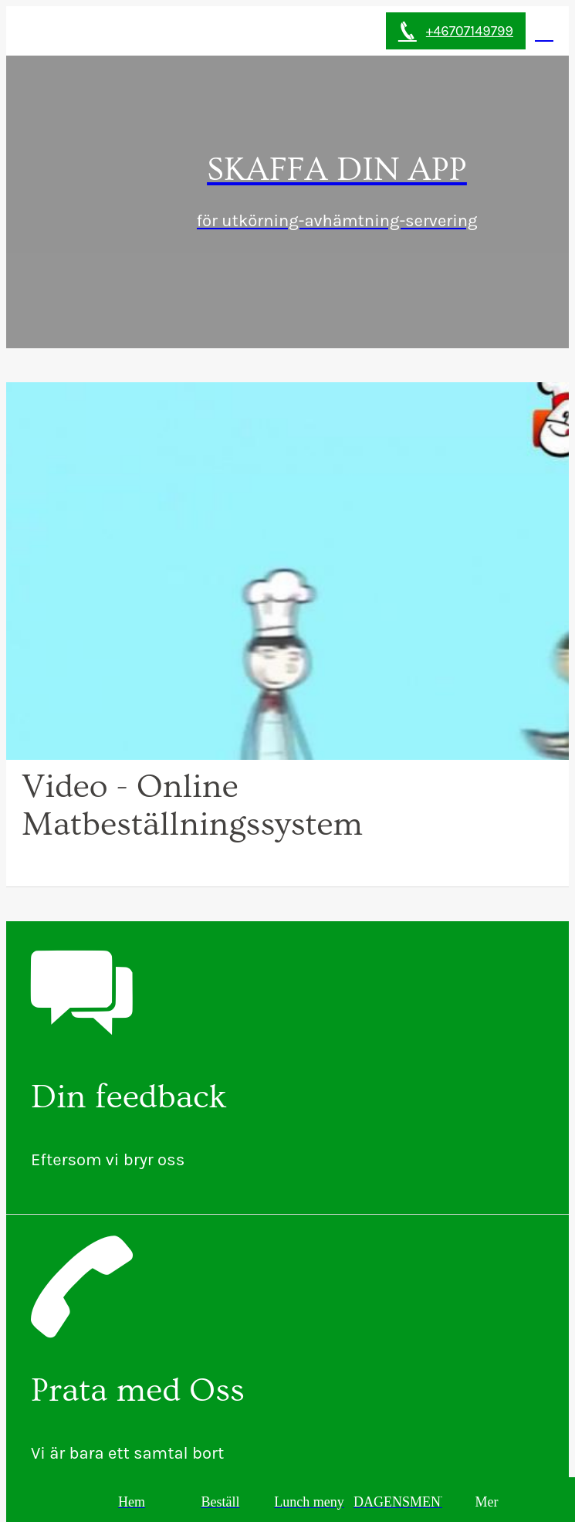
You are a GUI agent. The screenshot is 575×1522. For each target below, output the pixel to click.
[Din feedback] (287, 1067)
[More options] (486, 1502)
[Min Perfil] (544, 30)
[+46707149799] (456, 30)
